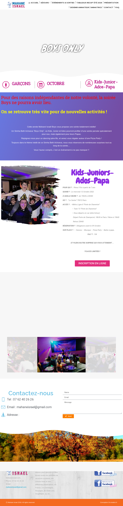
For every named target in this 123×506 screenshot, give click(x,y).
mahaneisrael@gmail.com (16, 487)
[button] (92, 263)
